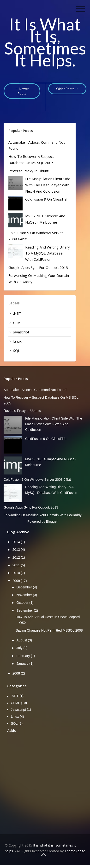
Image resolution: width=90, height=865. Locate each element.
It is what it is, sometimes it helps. (45, 42)
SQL (16, 350)
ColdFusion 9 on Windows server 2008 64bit (37, 479)
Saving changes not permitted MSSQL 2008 (49, 630)
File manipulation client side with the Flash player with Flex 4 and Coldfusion (47, 184)
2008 (16, 673)
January (23, 663)
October (23, 602)
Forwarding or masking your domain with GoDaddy (42, 515)
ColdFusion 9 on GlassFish (46, 199)
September (25, 610)
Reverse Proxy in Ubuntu (29, 170)
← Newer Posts (22, 91)
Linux (17, 341)
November (25, 595)
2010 (16, 573)
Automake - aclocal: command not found (35, 390)
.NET (17, 313)
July (20, 648)
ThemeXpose (75, 851)
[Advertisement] (45, 783)
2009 (16, 581)
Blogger (51, 521)
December (25, 587)
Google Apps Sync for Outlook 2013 (38, 267)
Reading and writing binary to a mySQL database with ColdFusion (47, 253)
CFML (17, 322)
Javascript (21, 332)
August (22, 640)
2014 (16, 542)
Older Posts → (67, 89)
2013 (16, 549)
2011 (16, 565)
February (24, 656)
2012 (16, 557)
